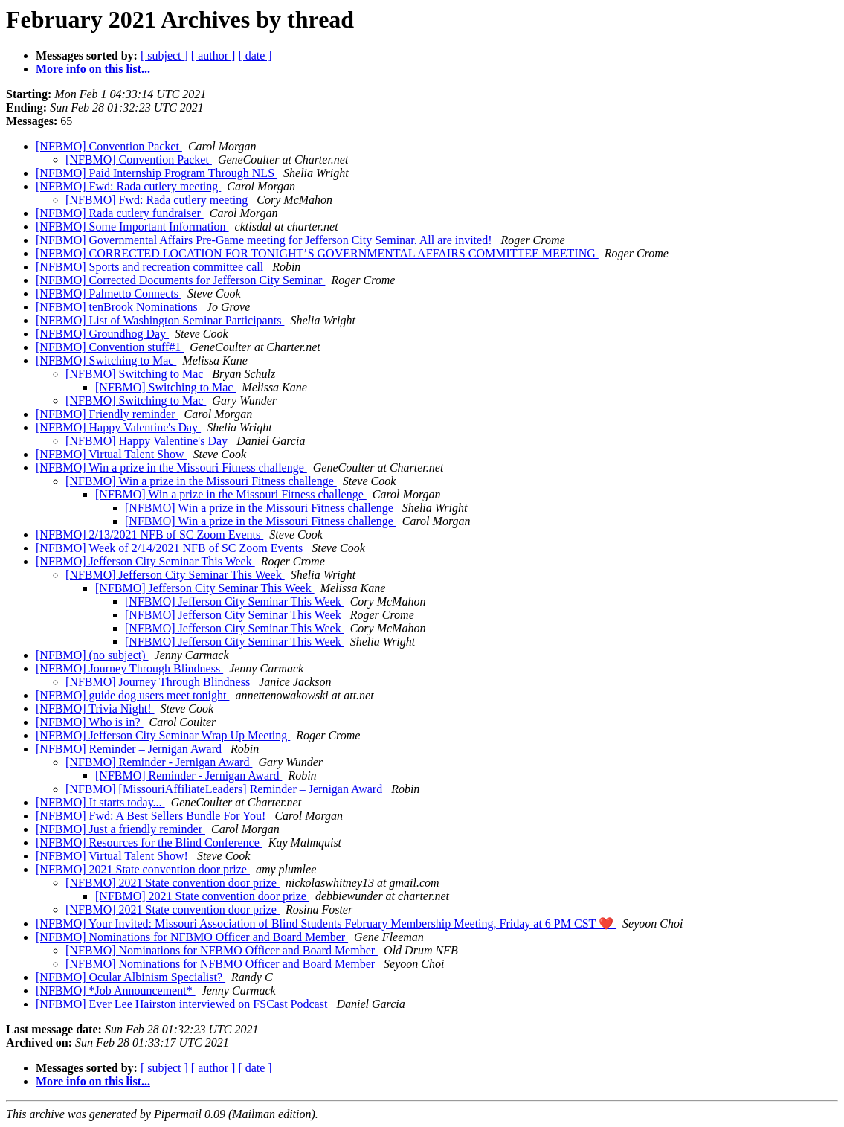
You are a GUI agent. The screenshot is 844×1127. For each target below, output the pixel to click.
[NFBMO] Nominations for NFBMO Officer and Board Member (192, 937)
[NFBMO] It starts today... (100, 802)
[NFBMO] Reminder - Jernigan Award (158, 762)
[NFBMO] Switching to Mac (106, 360)
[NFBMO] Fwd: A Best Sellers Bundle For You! (152, 815)
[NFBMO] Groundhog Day (102, 333)
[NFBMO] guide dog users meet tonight (132, 695)
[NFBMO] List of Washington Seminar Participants (160, 320)
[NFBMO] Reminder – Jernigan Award (130, 748)
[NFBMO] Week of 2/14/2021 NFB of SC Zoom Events (171, 548)
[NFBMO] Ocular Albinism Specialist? (130, 977)
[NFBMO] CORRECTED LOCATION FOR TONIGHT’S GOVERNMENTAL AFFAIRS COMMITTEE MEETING (317, 253)
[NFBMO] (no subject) (92, 655)
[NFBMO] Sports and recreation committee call (151, 266)
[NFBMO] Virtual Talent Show (111, 454)
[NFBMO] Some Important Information (132, 226)
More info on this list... (93, 68)
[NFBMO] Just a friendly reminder (120, 829)
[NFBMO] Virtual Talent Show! (113, 856)
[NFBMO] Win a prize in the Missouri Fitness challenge (171, 467)
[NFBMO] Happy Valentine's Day (118, 427)
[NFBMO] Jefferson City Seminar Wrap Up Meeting (163, 735)
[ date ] (254, 55)
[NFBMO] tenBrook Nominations (118, 307)
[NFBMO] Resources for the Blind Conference (149, 842)
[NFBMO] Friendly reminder (107, 414)
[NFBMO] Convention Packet (109, 146)
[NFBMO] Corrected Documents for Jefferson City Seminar (180, 280)
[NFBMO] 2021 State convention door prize (143, 869)
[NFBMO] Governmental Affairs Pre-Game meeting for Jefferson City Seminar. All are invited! (265, 240)
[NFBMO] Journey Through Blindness (129, 668)
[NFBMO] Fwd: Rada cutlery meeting (128, 186)
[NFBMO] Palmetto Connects (108, 293)
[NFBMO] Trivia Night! (95, 708)
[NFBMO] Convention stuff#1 (110, 347)
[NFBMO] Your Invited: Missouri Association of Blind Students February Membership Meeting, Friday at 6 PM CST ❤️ (326, 923)
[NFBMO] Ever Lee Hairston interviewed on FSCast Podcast (183, 1004)
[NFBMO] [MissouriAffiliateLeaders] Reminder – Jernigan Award (225, 789)
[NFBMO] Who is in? (90, 722)
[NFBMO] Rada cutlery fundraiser (120, 213)
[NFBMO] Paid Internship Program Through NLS (156, 173)
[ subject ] (164, 55)
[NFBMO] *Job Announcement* (116, 990)
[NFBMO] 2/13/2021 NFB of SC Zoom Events (149, 534)
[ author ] (213, 55)
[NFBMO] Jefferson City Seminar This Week (145, 561)
